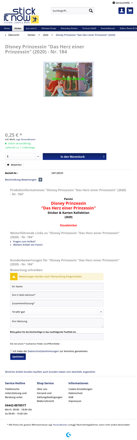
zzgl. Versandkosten (26, 139)
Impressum (74, 401)
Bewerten (14, 164)
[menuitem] (72, 12)
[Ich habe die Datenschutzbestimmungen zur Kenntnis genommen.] (11, 351)
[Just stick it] (31, 28)
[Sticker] (18, 28)
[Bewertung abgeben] (57, 311)
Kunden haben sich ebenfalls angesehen (72, 371)
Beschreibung (13, 179)
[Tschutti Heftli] (89, 28)
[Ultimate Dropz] (48, 28)
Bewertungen (31, 179)
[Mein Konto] (121, 10)
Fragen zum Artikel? (23, 241)
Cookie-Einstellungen (80, 389)
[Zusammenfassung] (57, 303)
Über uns (42, 389)
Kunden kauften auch (36, 371)
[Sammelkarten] (107, 28)
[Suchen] (90, 10)
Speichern (18, 356)
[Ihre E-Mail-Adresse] (57, 294)
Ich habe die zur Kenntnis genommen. (50, 351)
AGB (70, 397)
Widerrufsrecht (45, 401)
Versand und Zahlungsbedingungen (49, 395)
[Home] (7, 28)
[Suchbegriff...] (72, 10)
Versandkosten (60, 424)
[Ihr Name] (57, 286)
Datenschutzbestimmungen (43, 351)
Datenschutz (75, 393)
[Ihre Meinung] (57, 323)
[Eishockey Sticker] (69, 28)
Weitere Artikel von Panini (26, 244)
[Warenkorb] (130, 10)
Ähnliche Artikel (14, 371)
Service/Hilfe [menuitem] (121, 2)
